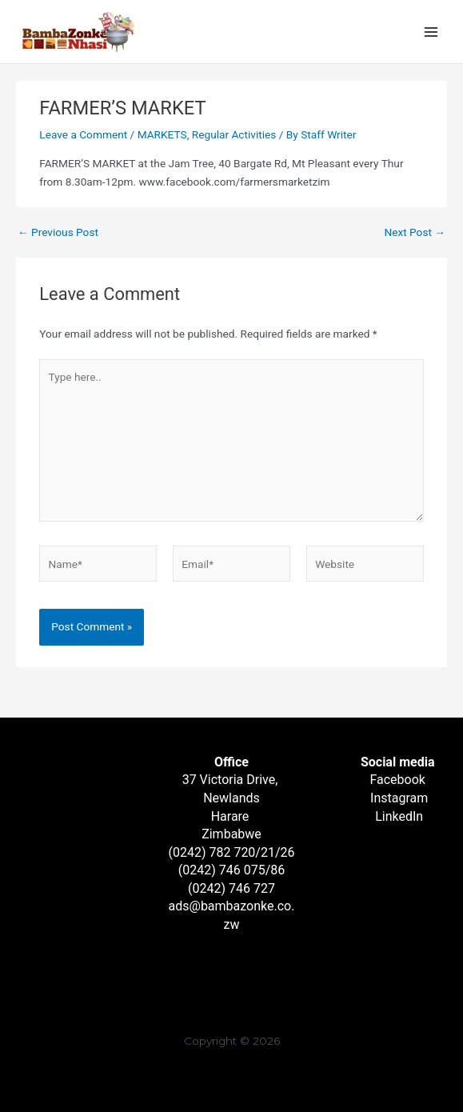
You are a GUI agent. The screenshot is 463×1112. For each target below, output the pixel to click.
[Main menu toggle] (431, 31)
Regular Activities (234, 134)
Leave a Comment (83, 134)
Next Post (414, 232)
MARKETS (162, 134)
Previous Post (58, 232)
